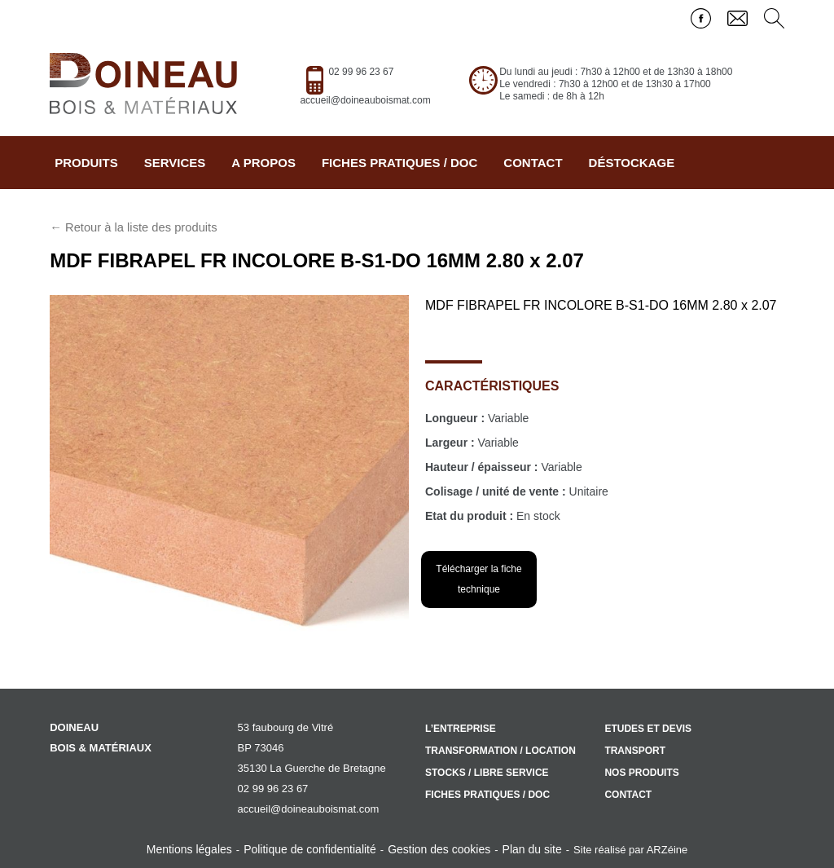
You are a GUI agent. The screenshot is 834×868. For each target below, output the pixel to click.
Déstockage (632, 163)
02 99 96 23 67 (360, 71)
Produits (86, 163)
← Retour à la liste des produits (133, 227)
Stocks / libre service (487, 772)
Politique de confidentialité (310, 849)
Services (175, 163)
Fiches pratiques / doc (399, 163)
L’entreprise (460, 728)
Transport (634, 750)
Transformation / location (500, 750)
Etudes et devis (647, 728)
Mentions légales (189, 849)
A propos (263, 163)
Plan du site (532, 849)
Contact (532, 163)
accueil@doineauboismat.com (365, 100)
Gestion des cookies (439, 849)
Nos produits (641, 772)
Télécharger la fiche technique (478, 579)
